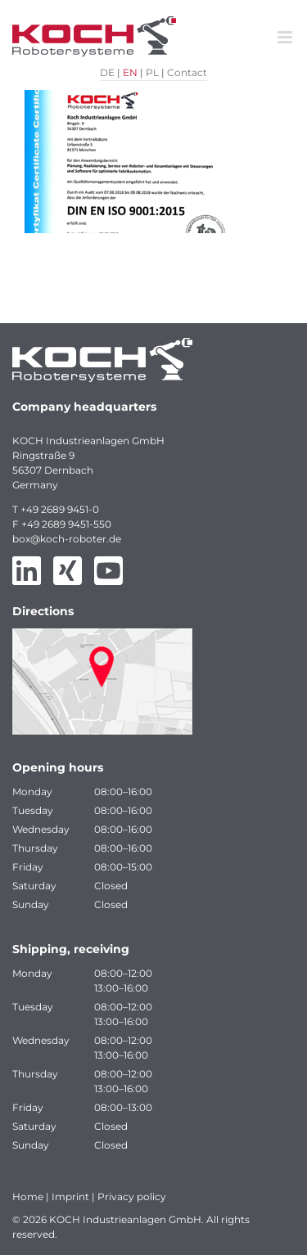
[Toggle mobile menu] (286, 37)
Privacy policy (131, 1196)
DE (107, 72)
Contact (187, 72)
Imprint (70, 1196)
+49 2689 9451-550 (66, 524)
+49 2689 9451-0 (59, 509)
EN (130, 72)
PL (152, 72)
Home (27, 1196)
